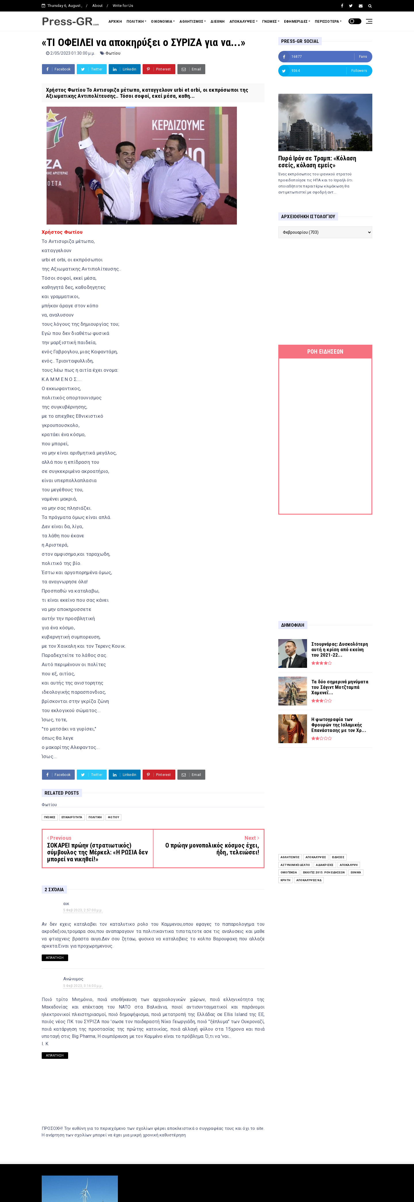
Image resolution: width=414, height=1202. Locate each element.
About (97, 5)
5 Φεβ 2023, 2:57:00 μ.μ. (83, 910)
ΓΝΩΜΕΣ (269, 22)
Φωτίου (113, 53)
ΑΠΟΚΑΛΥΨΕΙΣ (242, 22)
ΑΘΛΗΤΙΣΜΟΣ (191, 22)
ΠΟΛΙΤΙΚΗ (135, 22)
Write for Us (123, 5)
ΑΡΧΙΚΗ (115, 22)
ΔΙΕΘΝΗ (217, 22)
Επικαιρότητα (72, 817)
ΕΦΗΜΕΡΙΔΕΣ (296, 22)
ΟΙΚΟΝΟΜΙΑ (161, 22)
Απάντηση (55, 958)
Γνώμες (49, 817)
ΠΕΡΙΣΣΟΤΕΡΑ (327, 22)
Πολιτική (95, 817)
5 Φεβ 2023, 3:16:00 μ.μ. (83, 986)
